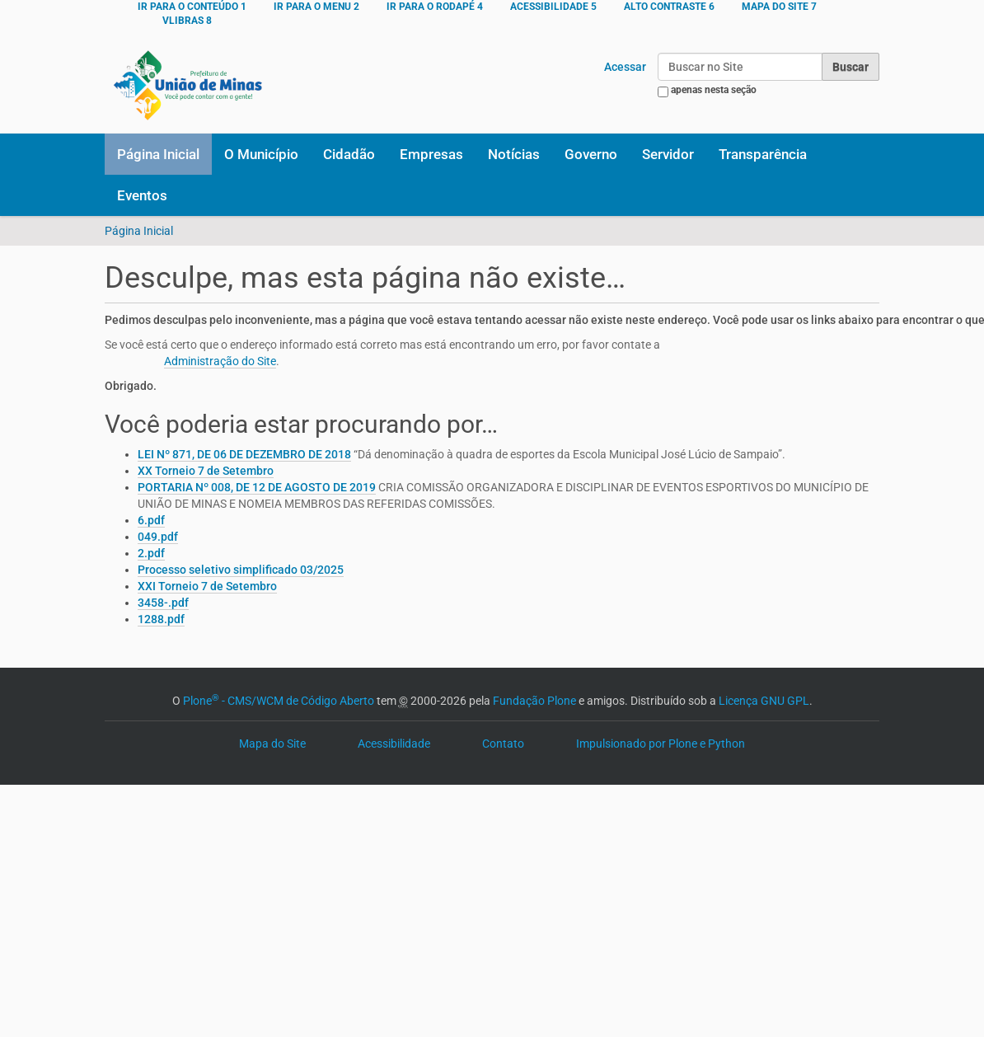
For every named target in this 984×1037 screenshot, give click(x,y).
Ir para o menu (316, 6)
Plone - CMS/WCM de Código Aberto (278, 700)
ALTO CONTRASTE (669, 6)
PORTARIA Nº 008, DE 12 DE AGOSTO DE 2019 (257, 487)
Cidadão (349, 154)
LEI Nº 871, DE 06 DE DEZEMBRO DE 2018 (244, 454)
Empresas (431, 154)
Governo (591, 154)
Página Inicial (158, 154)
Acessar (625, 66)
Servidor (668, 154)
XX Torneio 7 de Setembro (206, 470)
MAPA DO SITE (779, 6)
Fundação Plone (534, 700)
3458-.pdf (163, 602)
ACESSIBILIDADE (553, 6)
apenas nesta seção (714, 90)
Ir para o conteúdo (192, 6)
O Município (261, 154)
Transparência (763, 154)
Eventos (142, 195)
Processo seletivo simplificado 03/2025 (241, 569)
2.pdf (151, 553)
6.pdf (151, 520)
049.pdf (158, 536)
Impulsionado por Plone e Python (660, 743)
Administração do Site (220, 361)
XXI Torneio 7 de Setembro (207, 586)
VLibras (187, 20)
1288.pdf (161, 619)
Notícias (514, 154)
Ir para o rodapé (435, 6)
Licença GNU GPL (764, 700)
